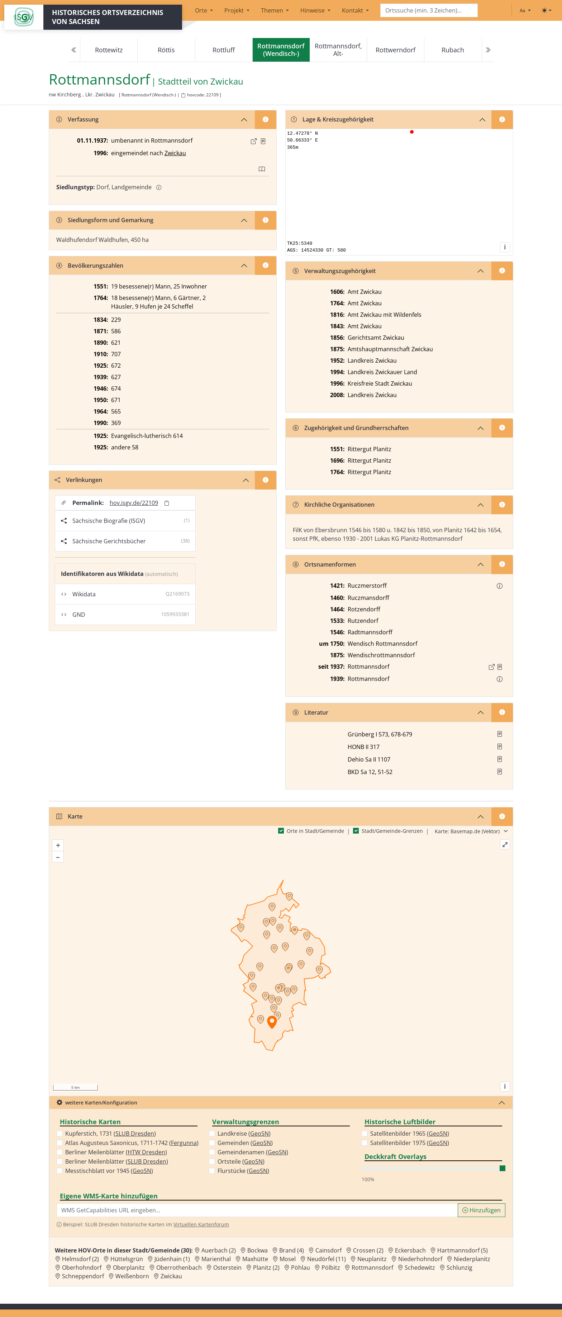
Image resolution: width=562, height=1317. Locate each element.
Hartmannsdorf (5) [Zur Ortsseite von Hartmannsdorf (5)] (462, 1250)
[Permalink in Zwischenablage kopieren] (167, 503)
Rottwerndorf (395, 50)
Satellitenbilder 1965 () (409, 1133)
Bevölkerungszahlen (89, 265)
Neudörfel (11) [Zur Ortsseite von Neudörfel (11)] (326, 1259)
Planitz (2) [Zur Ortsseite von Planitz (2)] (266, 1267)
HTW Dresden (146, 1152)
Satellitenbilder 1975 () (409, 1143)
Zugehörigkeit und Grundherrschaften (351, 428)
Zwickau (175, 153)
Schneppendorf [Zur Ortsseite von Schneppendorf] (83, 1276)
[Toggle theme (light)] (546, 10)
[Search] (429, 11)
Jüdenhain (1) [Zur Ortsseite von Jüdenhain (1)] (172, 1259)
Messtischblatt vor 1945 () (109, 1171)
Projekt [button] (234, 10)
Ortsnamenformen (324, 564)
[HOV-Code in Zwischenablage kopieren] (183, 95)
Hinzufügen (481, 1210)
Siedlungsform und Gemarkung (104, 220)
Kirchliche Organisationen (334, 505)
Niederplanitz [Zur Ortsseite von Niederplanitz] (472, 1259)
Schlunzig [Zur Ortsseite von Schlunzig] (459, 1267)
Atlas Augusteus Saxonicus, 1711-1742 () (132, 1143)
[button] (263, 141)
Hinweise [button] (313, 10)
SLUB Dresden (134, 1133)
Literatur (310, 712)
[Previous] (74, 50)
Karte (69, 816)
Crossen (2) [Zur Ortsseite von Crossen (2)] (368, 1250)
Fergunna (184, 1143)
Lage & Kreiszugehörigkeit (332, 119)
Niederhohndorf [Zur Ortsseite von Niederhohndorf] (420, 1259)
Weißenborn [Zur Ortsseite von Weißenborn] (132, 1276)
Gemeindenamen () (253, 1152)
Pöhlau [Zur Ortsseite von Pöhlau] (300, 1267)
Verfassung (77, 119)
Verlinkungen (78, 480)
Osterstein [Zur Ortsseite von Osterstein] (227, 1267)
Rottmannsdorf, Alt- (338, 50)
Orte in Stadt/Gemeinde (315, 830)
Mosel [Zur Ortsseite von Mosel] (288, 1259)
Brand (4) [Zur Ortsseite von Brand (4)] (291, 1250)
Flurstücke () (243, 1171)
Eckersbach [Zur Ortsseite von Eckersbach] (410, 1250)
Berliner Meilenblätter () (116, 1152)
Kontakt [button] (353, 10)
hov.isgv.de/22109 (134, 503)
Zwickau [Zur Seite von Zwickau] (226, 81)
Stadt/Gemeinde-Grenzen (392, 830)
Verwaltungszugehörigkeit (334, 271)
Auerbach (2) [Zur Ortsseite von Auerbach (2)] (218, 1250)
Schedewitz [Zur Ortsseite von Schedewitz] (420, 1267)
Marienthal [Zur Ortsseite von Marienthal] (216, 1259)
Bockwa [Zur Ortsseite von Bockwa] (257, 1250)
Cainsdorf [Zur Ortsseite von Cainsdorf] (328, 1250)
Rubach (453, 50)
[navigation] (281, 50)
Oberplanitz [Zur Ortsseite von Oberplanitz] (129, 1267)
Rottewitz (109, 50)
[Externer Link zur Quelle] (254, 141)
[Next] (488, 50)
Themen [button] (273, 10)
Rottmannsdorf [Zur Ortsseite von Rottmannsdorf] (372, 1267)
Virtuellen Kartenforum (201, 1224)
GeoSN (142, 1171)
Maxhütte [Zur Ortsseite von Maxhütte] (255, 1259)
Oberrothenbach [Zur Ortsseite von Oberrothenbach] (179, 1267)
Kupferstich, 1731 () (110, 1133)
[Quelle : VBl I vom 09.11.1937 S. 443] (263, 141)
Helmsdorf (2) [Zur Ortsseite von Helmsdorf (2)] (80, 1259)
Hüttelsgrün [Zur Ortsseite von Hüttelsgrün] (126, 1259)
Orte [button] (202, 10)
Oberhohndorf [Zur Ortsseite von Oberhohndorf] (81, 1267)
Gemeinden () (245, 1143)
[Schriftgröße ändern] (525, 10)
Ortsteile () (241, 1161)
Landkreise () (244, 1133)
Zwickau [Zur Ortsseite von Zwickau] (171, 1276)
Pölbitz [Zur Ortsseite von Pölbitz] (331, 1267)
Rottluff (224, 50)
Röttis (166, 50)
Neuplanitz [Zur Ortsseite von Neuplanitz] (372, 1259)
